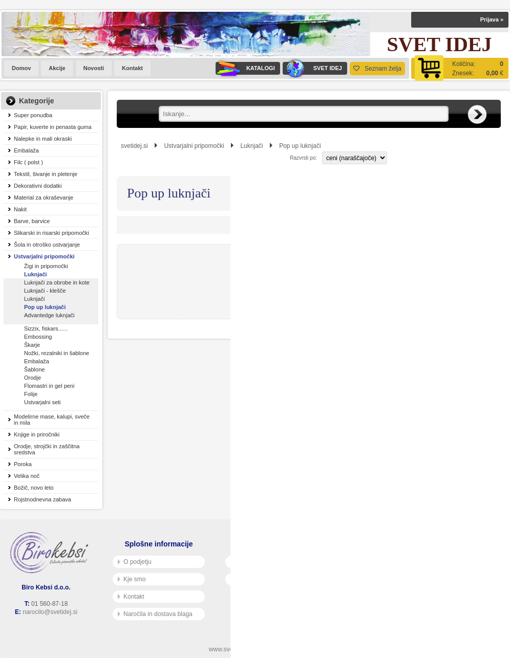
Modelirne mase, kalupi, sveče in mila (52, 419)
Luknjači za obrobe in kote (57, 282)
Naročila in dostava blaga (155, 614)
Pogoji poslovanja (257, 561)
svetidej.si (134, 145)
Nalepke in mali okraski (43, 139)
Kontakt (132, 68)
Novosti (93, 68)
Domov (21, 68)
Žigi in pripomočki (46, 266)
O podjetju (135, 561)
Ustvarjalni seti (42, 402)
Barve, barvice (32, 221)
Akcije (57, 68)
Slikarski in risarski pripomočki (51, 233)
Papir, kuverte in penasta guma (53, 127)
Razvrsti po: (303, 158)
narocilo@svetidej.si (50, 612)
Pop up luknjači (45, 307)
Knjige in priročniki (36, 434)
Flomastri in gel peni (49, 386)
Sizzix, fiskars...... (46, 328)
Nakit (20, 209)
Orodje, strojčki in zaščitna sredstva (46, 449)
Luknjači (35, 274)
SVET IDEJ (312, 68)
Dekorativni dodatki (38, 186)
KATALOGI (245, 68)
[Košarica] (459, 68)
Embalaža (26, 150)
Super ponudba (33, 115)
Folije (30, 394)
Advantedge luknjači (49, 315)
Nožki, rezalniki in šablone (56, 353)
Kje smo (131, 579)
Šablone (34, 369)
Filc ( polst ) (28, 162)
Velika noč (26, 476)
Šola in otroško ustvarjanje (47, 245)
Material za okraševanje (43, 197)
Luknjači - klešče (45, 291)
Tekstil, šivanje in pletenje (45, 174)
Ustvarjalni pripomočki (44, 256)
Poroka (23, 464)
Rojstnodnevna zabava (42, 499)
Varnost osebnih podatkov (268, 579)
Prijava (491, 19)
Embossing (38, 337)
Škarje (32, 345)
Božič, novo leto (34, 488)
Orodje (32, 378)
